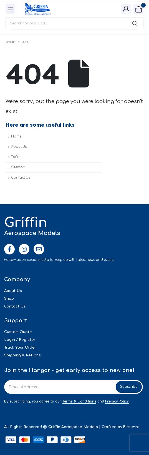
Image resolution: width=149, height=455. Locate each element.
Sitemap (18, 167)
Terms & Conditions (79, 401)
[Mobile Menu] (10, 9)
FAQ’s (15, 157)
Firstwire (131, 427)
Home (16, 136)
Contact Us (20, 177)
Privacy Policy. (117, 401)
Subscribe (128, 387)
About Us (19, 147)
